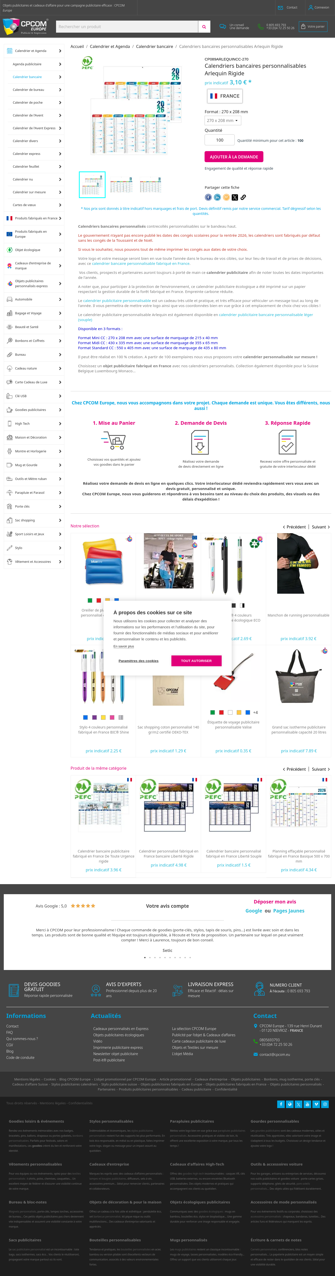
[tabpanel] (167, 940)
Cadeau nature (22, 369)
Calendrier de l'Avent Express (34, 128)
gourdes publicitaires (267, 1130)
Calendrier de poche (27, 102)
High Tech (18, 424)
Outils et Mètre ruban (27, 479)
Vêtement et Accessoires (29, 562)
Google (254, 910)
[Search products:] (127, 27)
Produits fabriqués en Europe (27, 234)
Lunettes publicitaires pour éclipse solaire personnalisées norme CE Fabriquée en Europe (103, 732)
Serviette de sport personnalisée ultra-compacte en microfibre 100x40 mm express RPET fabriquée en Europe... (233, 617)
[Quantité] (220, 139)
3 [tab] (155, 957)
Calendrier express (26, 154)
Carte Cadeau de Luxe (27, 382)
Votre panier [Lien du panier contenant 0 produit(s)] (316, 26)
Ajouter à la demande (234, 157)
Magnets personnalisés (22, 1211)
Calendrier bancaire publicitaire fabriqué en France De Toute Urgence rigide (169, 856)
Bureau (16, 355)
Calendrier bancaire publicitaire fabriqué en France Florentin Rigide (104, 854)
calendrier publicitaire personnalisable (117, 300)
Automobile (19, 299)
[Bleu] (91, 605)
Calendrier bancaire (27, 77)
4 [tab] (160, 957)
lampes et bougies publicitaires (107, 1178)
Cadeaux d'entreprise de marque (29, 265)
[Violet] (159, 717)
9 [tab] (185, 957)
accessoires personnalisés (266, 1216)
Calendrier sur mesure (29, 192)
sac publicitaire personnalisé (28, 1249)
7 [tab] (175, 957)
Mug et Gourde (22, 465)
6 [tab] (170, 957)
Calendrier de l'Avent (28, 115)
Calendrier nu (23, 179)
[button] (290, 8)
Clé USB (17, 396)
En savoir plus (124, 646)
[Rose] (177, 717)
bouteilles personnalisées (136, 1249)
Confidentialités (81, 1103)
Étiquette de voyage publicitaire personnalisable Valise (298, 725)
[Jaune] (304, 712)
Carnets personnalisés (264, 1249)
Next (321, 940)
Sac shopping (21, 520)
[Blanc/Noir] (307, 605)
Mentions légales (53, 1103)
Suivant (319, 526)
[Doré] (168, 717)
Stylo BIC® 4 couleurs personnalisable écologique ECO (298, 618)
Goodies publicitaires (26, 410)
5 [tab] (165, 957)
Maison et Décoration (27, 438)
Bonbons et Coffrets (25, 341)
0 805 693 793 (290, 991)
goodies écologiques (211, 1211)
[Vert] (82, 605)
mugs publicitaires (185, 1249)
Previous (13, 940)
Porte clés (18, 507)
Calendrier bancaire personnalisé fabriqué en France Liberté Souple (299, 854)
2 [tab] (150, 957)
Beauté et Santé (22, 327)
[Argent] (186, 717)
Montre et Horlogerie (26, 451)
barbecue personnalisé (106, 1216)
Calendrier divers (25, 141)
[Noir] (298, 605)
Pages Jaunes (288, 910)
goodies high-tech (193, 1173)
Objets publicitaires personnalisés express (27, 283)
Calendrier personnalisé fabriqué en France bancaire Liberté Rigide (233, 854)
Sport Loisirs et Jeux (25, 534)
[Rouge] (286, 712)
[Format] (223, 120)
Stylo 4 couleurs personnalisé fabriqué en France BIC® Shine (168, 730)
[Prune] (100, 605)
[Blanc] (290, 605)
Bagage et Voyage (24, 313)
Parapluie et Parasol (25, 493)
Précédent (296, 526)
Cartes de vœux (24, 205)
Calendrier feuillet (26, 166)
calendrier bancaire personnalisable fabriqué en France (140, 263)
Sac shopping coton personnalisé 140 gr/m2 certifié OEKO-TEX (233, 730)
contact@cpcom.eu (275, 1054)
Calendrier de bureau (28, 90)
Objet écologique (23, 250)
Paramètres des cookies (139, 661)
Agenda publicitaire (27, 64)
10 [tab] (190, 957)
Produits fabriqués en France (32, 218)
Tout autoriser (196, 661)
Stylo (14, 548)
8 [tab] (180, 957)
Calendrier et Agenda (26, 51)
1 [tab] (145, 957)
